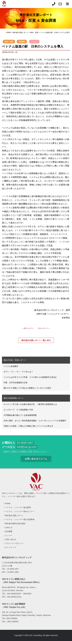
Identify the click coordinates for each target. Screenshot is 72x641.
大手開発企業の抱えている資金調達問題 (20, 415)
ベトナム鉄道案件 (11, 366)
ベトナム (34, 41)
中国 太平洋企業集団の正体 (15, 382)
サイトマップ (10, 547)
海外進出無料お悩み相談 (15, 523)
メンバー (8, 535)
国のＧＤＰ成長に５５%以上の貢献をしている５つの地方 (27, 388)
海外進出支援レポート (14, 515)
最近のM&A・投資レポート (15, 360)
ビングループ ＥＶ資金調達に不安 (18, 410)
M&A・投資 (9, 41)
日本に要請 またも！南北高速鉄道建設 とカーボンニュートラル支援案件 (35, 421)
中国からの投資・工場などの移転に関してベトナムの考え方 (28, 426)
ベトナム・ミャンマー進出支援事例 (19, 519)
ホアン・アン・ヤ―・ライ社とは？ (18, 372)
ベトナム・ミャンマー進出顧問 (18, 507)
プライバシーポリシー (14, 543)
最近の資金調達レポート (14, 398)
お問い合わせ (10, 539)
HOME (8, 503)
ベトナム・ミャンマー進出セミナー (19, 511)
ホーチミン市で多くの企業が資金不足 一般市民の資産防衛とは (30, 404)
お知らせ (8, 527)
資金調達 (22, 41)
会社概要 (8, 531)
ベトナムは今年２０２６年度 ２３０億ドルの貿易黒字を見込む (30, 377)
